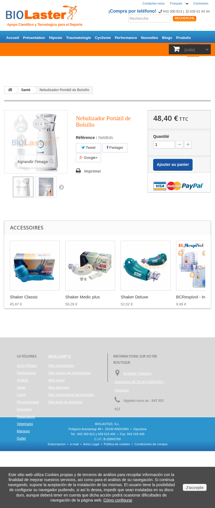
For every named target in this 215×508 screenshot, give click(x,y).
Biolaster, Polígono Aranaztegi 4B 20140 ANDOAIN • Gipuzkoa (139, 382)
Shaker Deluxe (134, 296)
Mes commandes (61, 366)
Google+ (89, 158)
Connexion (201, 3)
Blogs (167, 38)
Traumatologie (78, 38)
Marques (13, 74)
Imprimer (92, 171)
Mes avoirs (56, 380)
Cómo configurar (117, 500)
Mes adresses (58, 387)
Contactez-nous (153, 3)
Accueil (12, 38)
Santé (64, 62)
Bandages (144, 62)
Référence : (86, 137)
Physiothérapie (119, 62)
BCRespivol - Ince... (194, 296)
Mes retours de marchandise (69, 373)
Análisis (81, 62)
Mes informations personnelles (71, 395)
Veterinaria (192, 62)
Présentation (34, 38)
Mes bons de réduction (65, 402)
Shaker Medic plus (82, 296)
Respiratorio (168, 62)
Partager (114, 147)
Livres (97, 62)
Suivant (61, 187)
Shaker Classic (24, 296)
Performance (126, 38)
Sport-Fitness (18, 62)
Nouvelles (149, 38)
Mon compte (59, 356)
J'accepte (195, 487)
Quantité (161, 136)
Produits (183, 38)
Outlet (30, 74)
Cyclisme (103, 38)
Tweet (88, 147)
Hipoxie (55, 38)
